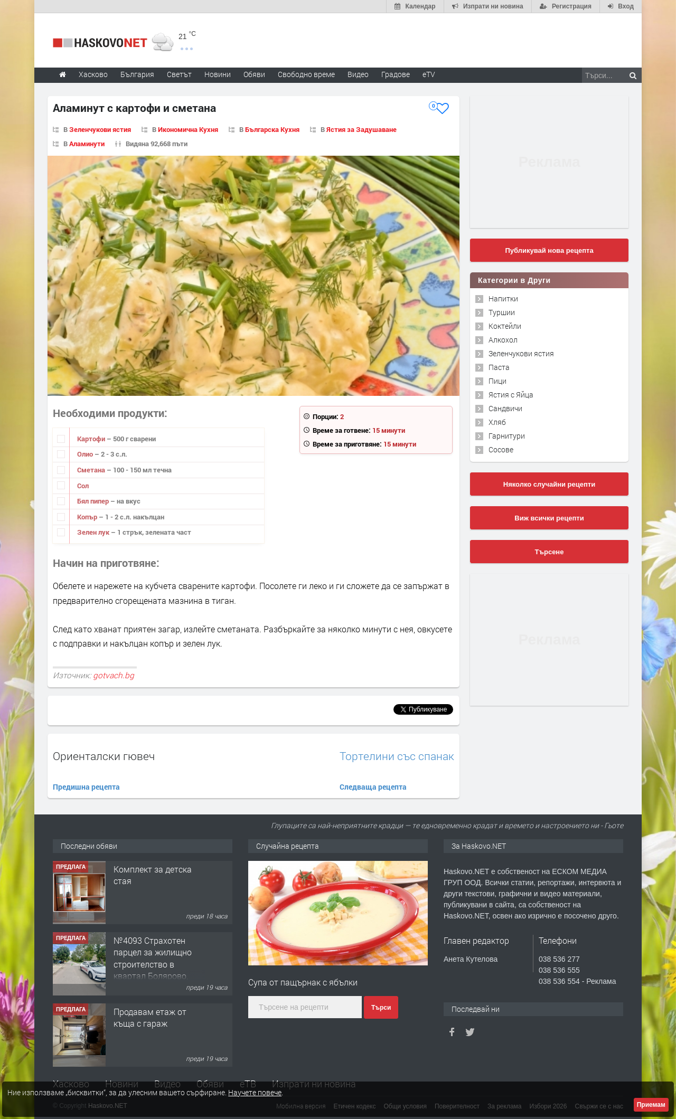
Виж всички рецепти (549, 518)
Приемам (651, 1104)
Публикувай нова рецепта (549, 250)
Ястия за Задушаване (361, 129)
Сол (83, 485)
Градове (395, 74)
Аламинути (87, 143)
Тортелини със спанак (397, 756)
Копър (88, 516)
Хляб (497, 422)
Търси (381, 1007)
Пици (497, 381)
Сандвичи (505, 408)
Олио (86, 454)
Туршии (502, 312)
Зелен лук (94, 532)
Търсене (549, 552)
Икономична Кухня (188, 129)
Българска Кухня (272, 129)
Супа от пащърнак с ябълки (303, 982)
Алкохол (503, 340)
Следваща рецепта (373, 787)
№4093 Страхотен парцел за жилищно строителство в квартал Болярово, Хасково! (153, 964)
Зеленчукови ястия (100, 129)
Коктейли (505, 326)
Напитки (503, 298)
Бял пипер (93, 501)
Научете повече (254, 1092)
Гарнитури (507, 436)
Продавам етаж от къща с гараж (150, 1017)
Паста (499, 367)
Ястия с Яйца (511, 395)
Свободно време (306, 74)
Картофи (92, 438)
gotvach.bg (113, 675)
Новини (217, 74)
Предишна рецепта (86, 787)
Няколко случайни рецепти (549, 484)
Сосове (501, 449)
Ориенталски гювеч (104, 755)
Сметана (92, 470)
